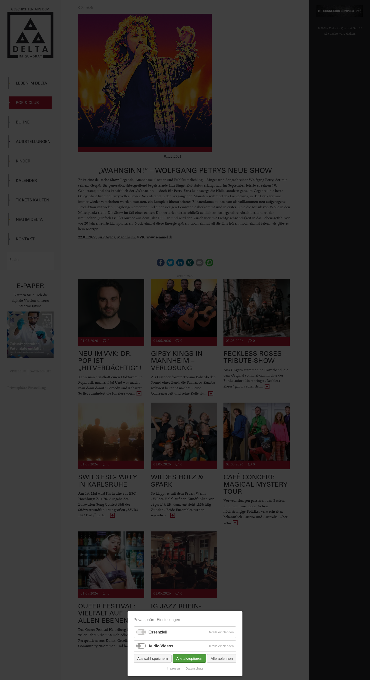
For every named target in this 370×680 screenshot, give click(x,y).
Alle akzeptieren (189, 658)
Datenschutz (194, 668)
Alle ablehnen (222, 658)
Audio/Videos (160, 646)
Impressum (174, 668)
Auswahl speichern (152, 658)
